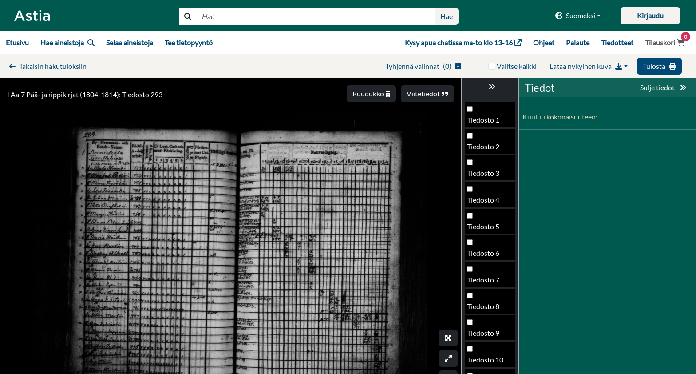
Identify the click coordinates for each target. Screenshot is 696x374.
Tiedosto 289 (487, 122)
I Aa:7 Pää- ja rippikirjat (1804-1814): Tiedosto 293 (84, 94)
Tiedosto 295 (487, 282)
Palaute (577, 42)
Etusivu (17, 42)
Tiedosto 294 (487, 255)
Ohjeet (543, 42)
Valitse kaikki (517, 66)
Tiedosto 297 (487, 335)
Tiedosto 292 (487, 202)
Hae (446, 16)
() (423, 66)
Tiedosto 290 (487, 149)
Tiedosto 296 (487, 309)
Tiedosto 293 (487, 229)
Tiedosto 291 (487, 175)
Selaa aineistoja (129, 42)
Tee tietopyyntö (189, 42)
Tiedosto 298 (487, 362)
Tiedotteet (617, 42)
